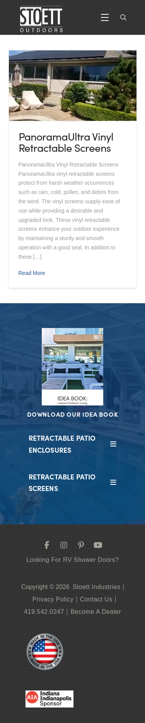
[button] (105, 17)
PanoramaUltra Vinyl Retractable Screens (66, 142)
